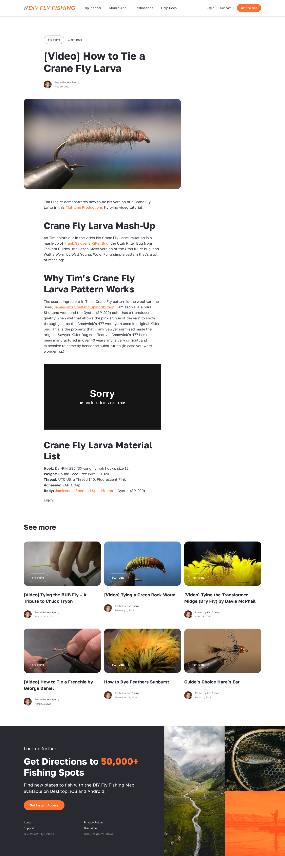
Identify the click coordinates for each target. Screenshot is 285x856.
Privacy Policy (93, 822)
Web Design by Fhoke (98, 833)
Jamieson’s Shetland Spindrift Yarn (84, 307)
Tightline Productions (84, 207)
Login (210, 7)
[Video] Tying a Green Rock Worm (139, 594)
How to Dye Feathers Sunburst (136, 681)
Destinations (143, 8)
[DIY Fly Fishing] (49, 8)
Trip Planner (92, 8)
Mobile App (117, 8)
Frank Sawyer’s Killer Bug (86, 243)
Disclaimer (91, 828)
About (28, 822)
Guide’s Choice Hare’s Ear (212, 681)
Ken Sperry (72, 82)
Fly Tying (54, 39)
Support (225, 7)
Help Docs (169, 8)
